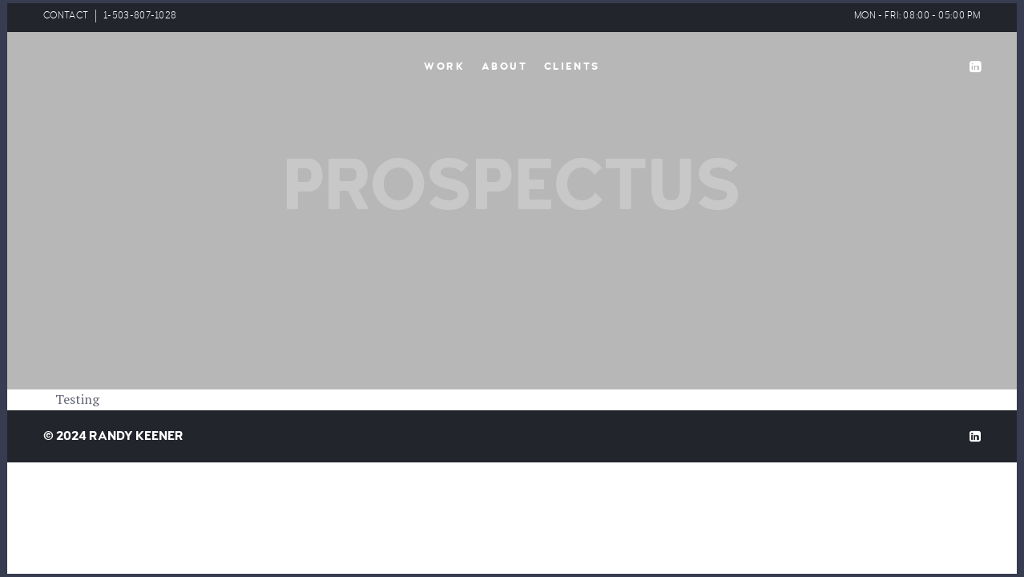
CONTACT (65, 16)
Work (444, 66)
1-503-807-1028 (139, 16)
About (505, 66)
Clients (572, 66)
